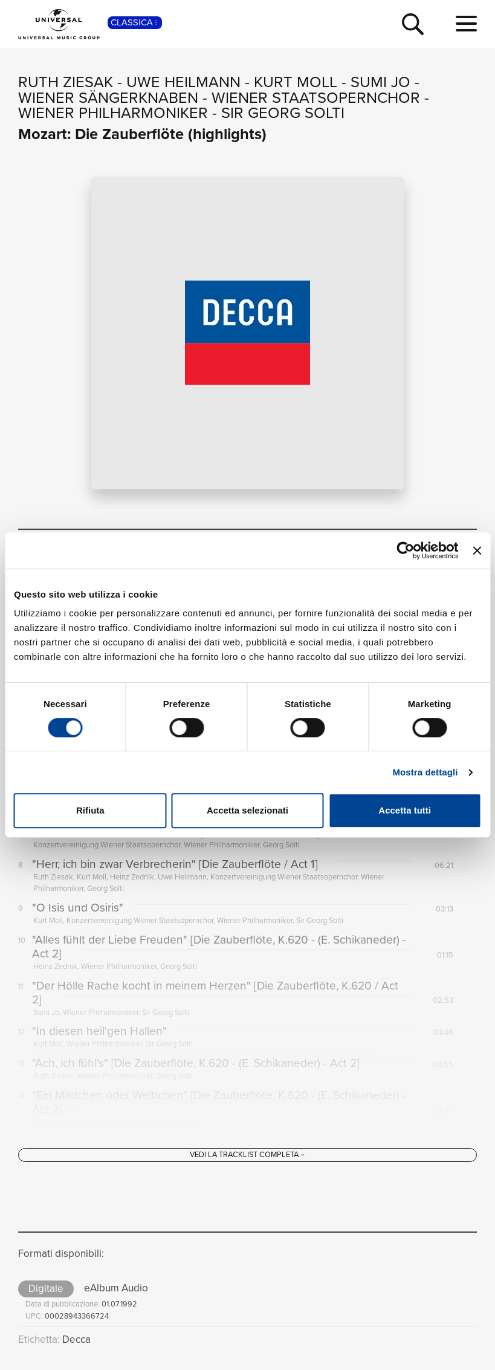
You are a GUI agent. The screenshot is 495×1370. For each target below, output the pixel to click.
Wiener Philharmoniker (113, 112)
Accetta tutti (404, 810)
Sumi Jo (380, 81)
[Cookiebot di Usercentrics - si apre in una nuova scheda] (406, 550)
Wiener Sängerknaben (108, 97)
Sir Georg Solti (283, 112)
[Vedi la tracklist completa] (247, 1164)
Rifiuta (90, 810)
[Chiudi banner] (477, 550)
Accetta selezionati (247, 810)
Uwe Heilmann (183, 81)
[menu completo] (466, 24)
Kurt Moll (295, 81)
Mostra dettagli (425, 772)
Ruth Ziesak (65, 81)
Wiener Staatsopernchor (316, 97)
